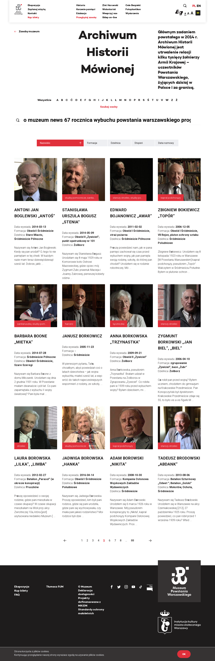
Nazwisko (45, 143)
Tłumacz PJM (54, 586)
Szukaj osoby (109, 106)
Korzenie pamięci (85, 9)
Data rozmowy (166, 143)
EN (199, 6)
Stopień (139, 143)
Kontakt (32, 13)
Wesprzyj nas (109, 13)
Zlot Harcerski (110, 5)
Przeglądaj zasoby (86, 17)
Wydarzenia (132, 13)
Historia (80, 5)
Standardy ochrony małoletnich (91, 611)
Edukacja (81, 13)
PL (194, 6)
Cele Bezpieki (132, 5)
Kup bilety (33, 17)
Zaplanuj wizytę (37, 9)
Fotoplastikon (133, 9)
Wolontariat (109, 9)
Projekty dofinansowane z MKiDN (89, 601)
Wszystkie (44, 100)
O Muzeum (85, 586)
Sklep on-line (109, 17)
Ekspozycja (34, 5)
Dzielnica (115, 143)
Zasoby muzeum (29, 31)
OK (184, 654)
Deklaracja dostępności (86, 592)
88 (132, 540)
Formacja (92, 143)
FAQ (17, 594)
